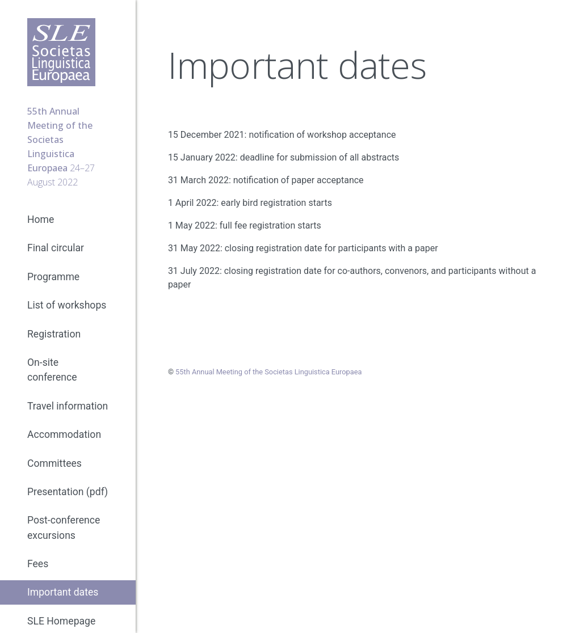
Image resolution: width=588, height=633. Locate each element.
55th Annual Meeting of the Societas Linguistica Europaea (268, 372)
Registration (54, 334)
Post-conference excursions (63, 527)
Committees (54, 463)
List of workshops (66, 305)
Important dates (62, 592)
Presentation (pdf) (67, 491)
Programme (53, 276)
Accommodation (64, 434)
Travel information (67, 406)
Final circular (55, 248)
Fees (37, 563)
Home (40, 219)
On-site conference (52, 370)
